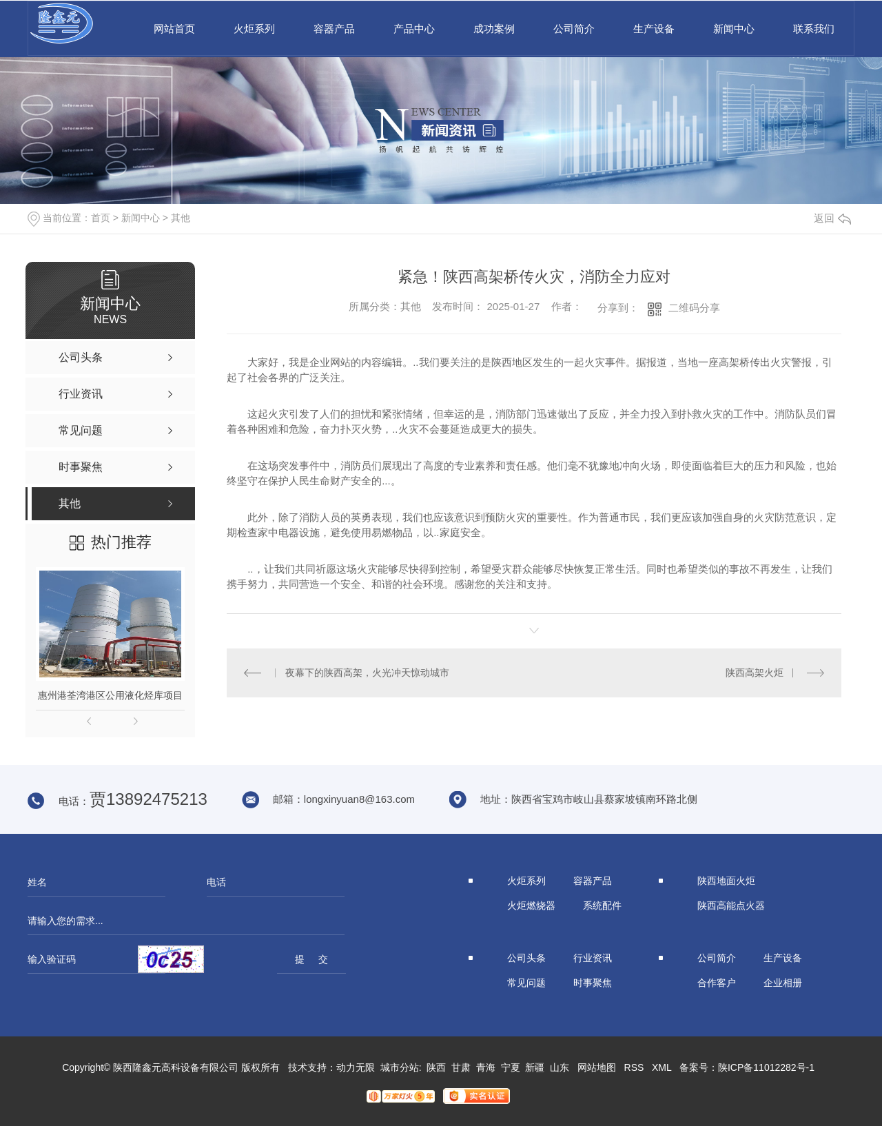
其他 (180, 217)
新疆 (534, 1067)
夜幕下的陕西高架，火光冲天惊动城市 (367, 672)
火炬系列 (254, 28)
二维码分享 (694, 308)
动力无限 (355, 1067)
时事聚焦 (592, 982)
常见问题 (526, 982)
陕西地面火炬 (726, 880)
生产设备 (654, 28)
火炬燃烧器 (531, 905)
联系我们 (813, 28)
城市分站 (399, 1067)
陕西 (436, 1067)
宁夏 (510, 1067)
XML (661, 1067)
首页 (100, 217)
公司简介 (574, 28)
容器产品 (334, 28)
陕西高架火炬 (754, 672)
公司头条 (526, 957)
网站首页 (174, 28)
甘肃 (461, 1067)
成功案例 (494, 28)
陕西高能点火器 (731, 905)
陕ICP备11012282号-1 (766, 1067)
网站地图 (596, 1067)
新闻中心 (734, 28)
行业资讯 (592, 957)
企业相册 (782, 982)
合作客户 (716, 982)
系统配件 (602, 905)
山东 (559, 1067)
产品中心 (414, 28)
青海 (485, 1067)
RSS (634, 1067)
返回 (832, 218)
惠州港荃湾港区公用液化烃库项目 (110, 695)
